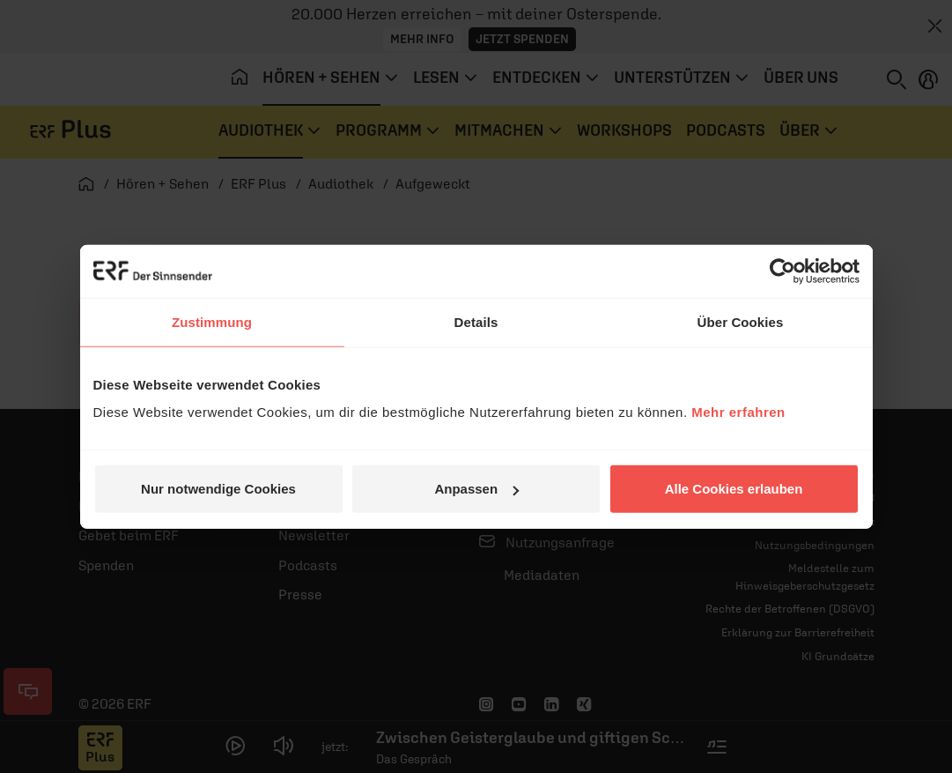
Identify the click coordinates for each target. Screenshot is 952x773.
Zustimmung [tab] (212, 321)
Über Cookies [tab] (740, 321)
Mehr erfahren (738, 412)
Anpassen (476, 488)
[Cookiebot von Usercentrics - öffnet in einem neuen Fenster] (782, 270)
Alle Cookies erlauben (734, 488)
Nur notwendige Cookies (218, 488)
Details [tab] (476, 321)
